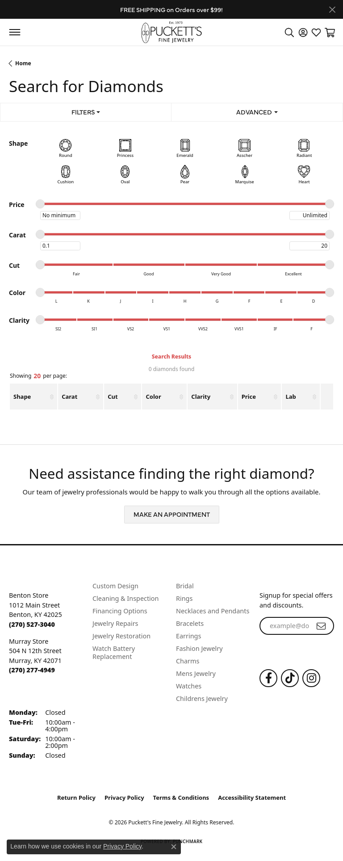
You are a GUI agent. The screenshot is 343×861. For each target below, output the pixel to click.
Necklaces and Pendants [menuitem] (212, 611)
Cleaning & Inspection (125, 598)
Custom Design (115, 586)
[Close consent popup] (173, 846)
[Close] (332, 9)
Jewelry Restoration (121, 636)
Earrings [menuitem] (188, 636)
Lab (290, 397)
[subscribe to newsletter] (321, 626)
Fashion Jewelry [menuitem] (199, 648)
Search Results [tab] (171, 356)
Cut (112, 397)
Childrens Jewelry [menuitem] (202, 698)
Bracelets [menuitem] (190, 623)
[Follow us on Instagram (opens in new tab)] (311, 678)
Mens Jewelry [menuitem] (196, 673)
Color (153, 397)
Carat (69, 397)
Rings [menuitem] (184, 598)
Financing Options (119, 611)
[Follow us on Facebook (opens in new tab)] (268, 678)
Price (249, 397)
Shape (22, 397)
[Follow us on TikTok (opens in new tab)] (290, 678)
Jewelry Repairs (115, 623)
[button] (289, 32)
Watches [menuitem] (188, 686)
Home (23, 63)
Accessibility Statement (252, 797)
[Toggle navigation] (14, 32)
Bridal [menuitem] (185, 586)
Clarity (200, 397)
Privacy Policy (124, 797)
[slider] (40, 203)
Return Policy (76, 797)
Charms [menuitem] (187, 661)
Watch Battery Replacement (113, 652)
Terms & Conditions (181, 797)
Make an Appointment (172, 514)
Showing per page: (38, 376)
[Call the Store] (32, 624)
